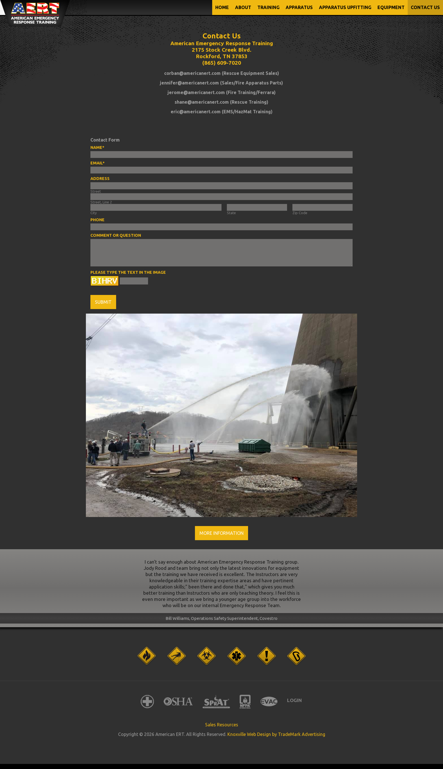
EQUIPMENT (391, 7)
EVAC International (268, 702)
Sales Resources (221, 724)
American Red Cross (147, 702)
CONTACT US (425, 7)
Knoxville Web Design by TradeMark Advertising (276, 734)
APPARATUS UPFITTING (345, 7)
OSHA (178, 702)
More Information (221, 533)
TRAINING (268, 7)
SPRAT (216, 702)
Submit (103, 302)
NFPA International (245, 702)
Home (222, 7)
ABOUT (243, 7)
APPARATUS (299, 7)
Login (294, 700)
